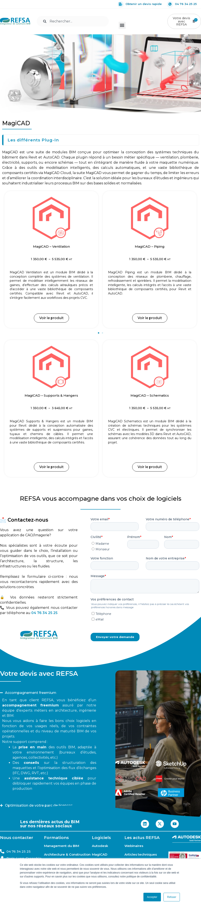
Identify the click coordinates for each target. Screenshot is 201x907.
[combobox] (72, 21)
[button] (122, 24)
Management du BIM (61, 846)
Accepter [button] (152, 897)
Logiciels (101, 837)
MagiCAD (99, 854)
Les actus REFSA (142, 837)
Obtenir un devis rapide (140, 4)
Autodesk (100, 846)
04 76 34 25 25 (182, 4)
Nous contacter (16, 837)
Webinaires (133, 846)
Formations (56, 837)
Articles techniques (140, 854)
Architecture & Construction (67, 854)
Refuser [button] (171, 897)
